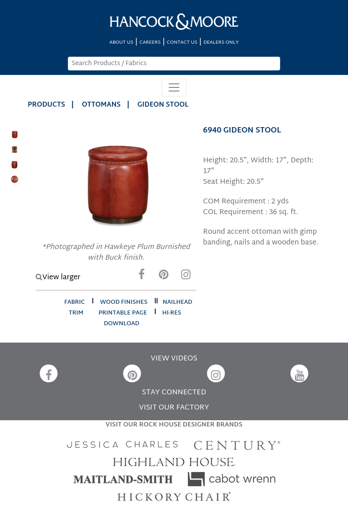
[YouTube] (299, 373)
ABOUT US (121, 42)
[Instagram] (186, 276)
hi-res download (142, 318)
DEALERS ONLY (221, 42)
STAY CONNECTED (174, 392)
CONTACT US (182, 42)
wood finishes (123, 302)
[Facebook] (141, 276)
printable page (123, 313)
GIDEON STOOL (162, 105)
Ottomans (101, 105)
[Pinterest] (163, 276)
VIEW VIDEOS (174, 358)
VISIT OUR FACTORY (174, 407)
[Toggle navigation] (174, 87)
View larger (58, 277)
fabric (74, 302)
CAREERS (150, 42)
